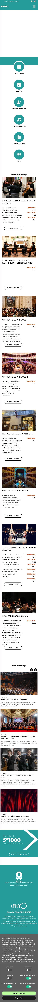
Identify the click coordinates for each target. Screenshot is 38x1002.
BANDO (19, 91)
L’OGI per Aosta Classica (15, 616)
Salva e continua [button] (18, 993)
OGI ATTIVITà (19, 74)
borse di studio (19, 143)
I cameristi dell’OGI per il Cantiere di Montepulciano (17, 261)
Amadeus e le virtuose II (15, 377)
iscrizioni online (19, 108)
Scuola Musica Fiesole (11, 1)
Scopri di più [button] (19, 998)
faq (19, 161)
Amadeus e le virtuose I (14, 320)
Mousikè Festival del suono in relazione (15, 816)
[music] (19, 119)
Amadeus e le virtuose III (15, 490)
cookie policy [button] (31, 950)
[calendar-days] (19, 66)
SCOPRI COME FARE (19, 854)
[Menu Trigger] (34, 6)
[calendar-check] (19, 84)
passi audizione (19, 126)
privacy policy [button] (20, 942)
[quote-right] (19, 154)
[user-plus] (19, 102)
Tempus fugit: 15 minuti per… (17, 433)
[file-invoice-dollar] (19, 137)
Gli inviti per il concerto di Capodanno (15, 699)
